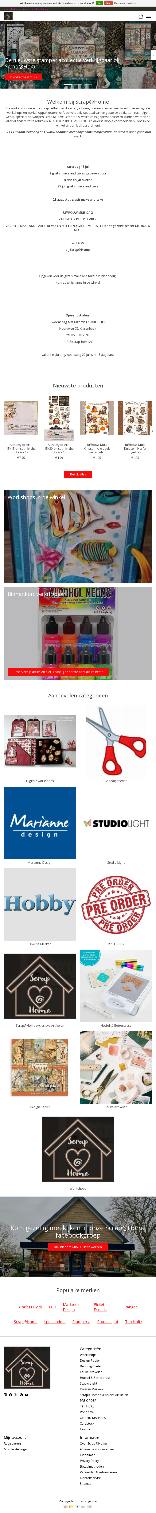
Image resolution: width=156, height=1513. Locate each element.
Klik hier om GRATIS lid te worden (78, 1247)
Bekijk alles (78, 474)
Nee (108, 3)
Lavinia (85, 1429)
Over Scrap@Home (93, 1443)
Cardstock (87, 1423)
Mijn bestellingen (16, 1449)
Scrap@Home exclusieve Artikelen (40, 1025)
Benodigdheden (116, 781)
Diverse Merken (40, 944)
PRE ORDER (116, 944)
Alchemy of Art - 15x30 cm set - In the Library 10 (59, 448)
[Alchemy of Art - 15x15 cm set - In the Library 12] (21, 418)
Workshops (78, 1188)
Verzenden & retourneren (98, 1472)
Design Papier (40, 1107)
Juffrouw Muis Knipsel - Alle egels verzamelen (97, 448)
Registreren (12, 1443)
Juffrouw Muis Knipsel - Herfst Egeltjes (135, 448)
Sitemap (86, 1484)
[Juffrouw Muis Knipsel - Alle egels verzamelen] (97, 418)
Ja (99, 3)
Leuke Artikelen (116, 1107)
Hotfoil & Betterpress (116, 1025)
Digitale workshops (40, 781)
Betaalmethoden (92, 1466)
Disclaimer (87, 1455)
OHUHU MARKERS (93, 1418)
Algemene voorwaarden (97, 1449)
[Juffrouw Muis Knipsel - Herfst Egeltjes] (135, 418)
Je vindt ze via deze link (23, 77)
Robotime (87, 1412)
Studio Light (116, 862)
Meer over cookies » (125, 3)
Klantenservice (90, 1478)
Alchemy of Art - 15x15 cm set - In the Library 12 (21, 448)
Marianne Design (40, 862)
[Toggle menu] (148, 16)
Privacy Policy (89, 1461)
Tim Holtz (87, 1406)
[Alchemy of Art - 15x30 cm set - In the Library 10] (59, 418)
